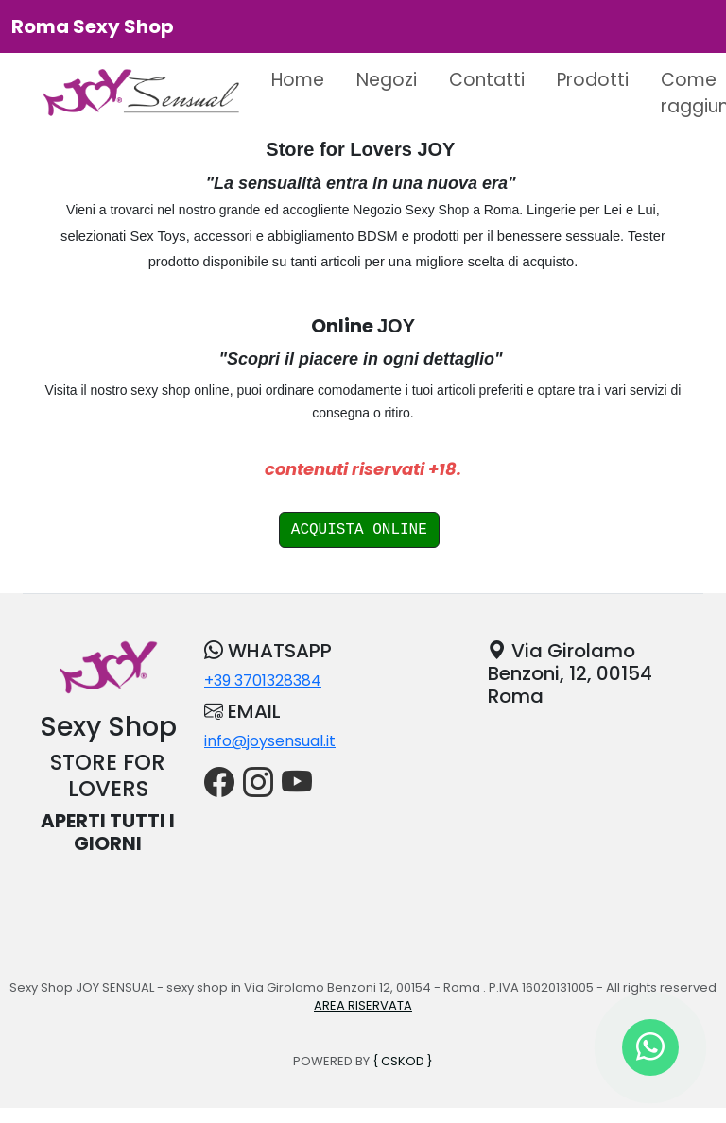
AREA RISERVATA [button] (363, 1005)
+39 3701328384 (262, 680)
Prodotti (593, 80)
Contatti (487, 80)
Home (297, 80)
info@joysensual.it (270, 741)
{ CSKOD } (402, 1061)
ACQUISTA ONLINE (359, 529)
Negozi (386, 80)
